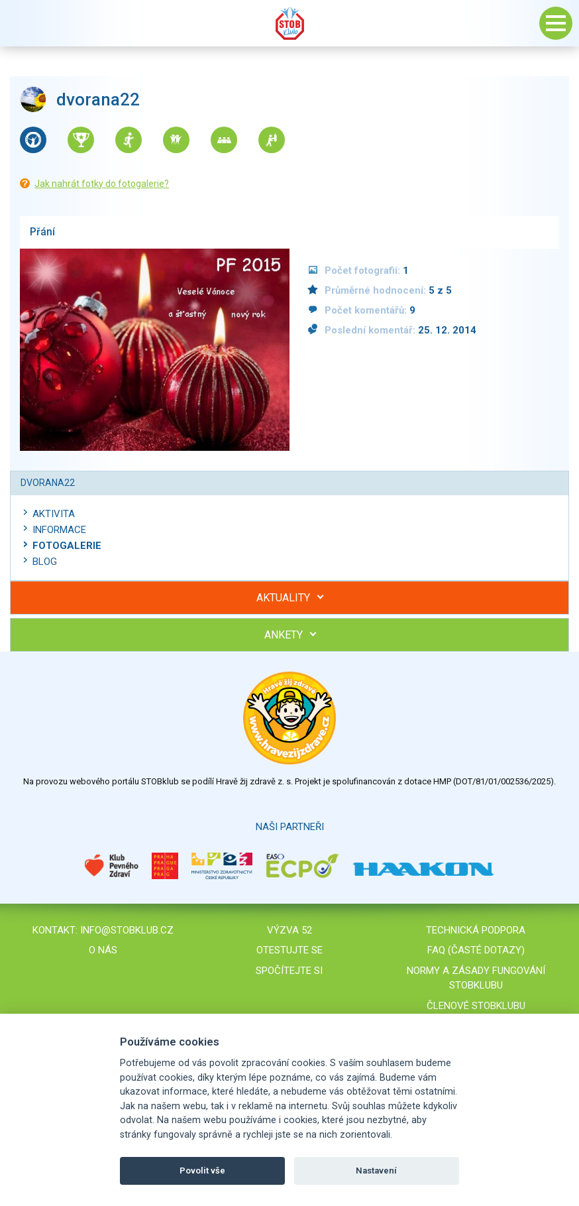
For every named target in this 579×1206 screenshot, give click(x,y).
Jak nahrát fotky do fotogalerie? (101, 183)
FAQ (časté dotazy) (476, 950)
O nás (103, 950)
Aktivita (53, 514)
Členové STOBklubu (476, 1006)
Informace (59, 530)
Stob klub (289, 23)
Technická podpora (475, 930)
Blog (44, 562)
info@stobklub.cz (127, 930)
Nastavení (376, 1171)
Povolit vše (202, 1171)
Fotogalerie (66, 546)
